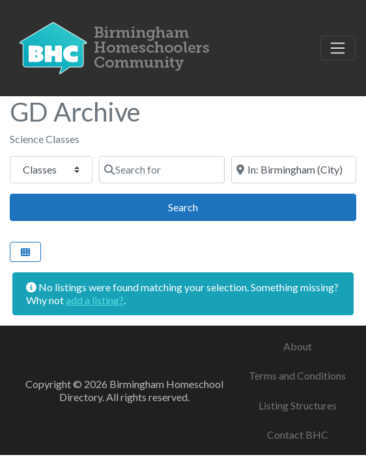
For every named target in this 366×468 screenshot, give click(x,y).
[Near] (293, 169)
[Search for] (161, 169)
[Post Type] (51, 169)
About (297, 346)
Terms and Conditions (297, 375)
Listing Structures (298, 405)
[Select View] (25, 252)
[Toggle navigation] (338, 48)
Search (197, 205)
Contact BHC (297, 434)
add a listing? (95, 300)
